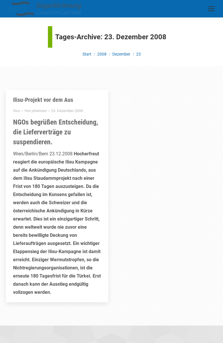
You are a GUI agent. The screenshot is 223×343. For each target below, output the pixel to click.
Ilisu (16, 111)
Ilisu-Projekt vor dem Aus (43, 99)
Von (35, 111)
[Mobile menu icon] (211, 9)
